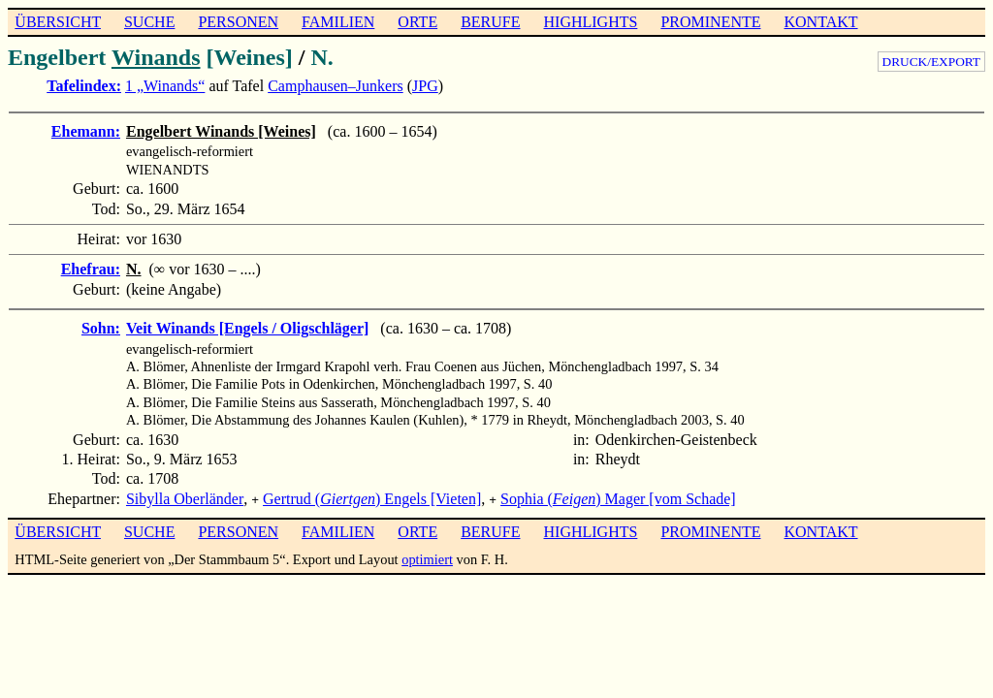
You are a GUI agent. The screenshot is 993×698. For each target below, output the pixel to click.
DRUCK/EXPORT (931, 61)
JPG (425, 86)
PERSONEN (238, 22)
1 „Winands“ (165, 86)
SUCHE (149, 22)
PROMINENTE (710, 22)
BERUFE (490, 22)
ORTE (417, 22)
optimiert (427, 557)
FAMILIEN (338, 22)
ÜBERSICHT (58, 22)
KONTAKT (820, 22)
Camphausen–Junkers (335, 86)
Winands (156, 57)
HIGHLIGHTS (591, 22)
